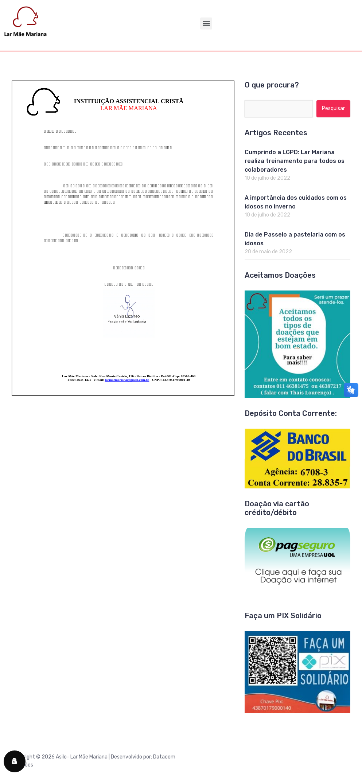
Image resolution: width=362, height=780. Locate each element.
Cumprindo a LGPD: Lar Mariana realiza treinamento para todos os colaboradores (295, 161)
